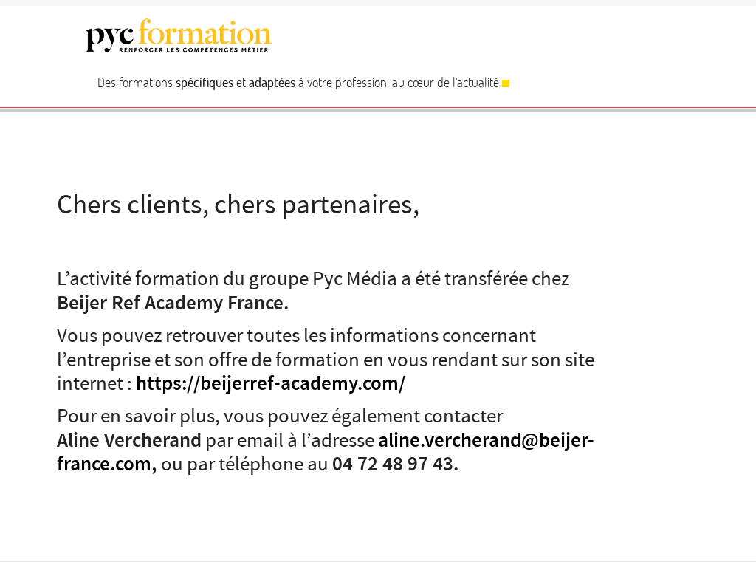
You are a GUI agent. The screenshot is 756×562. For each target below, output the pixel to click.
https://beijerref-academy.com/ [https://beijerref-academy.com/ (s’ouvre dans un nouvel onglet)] (270, 384)
